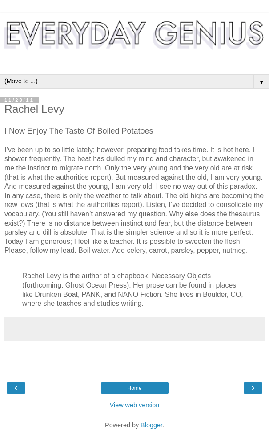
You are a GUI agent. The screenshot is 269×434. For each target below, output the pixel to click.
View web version (135, 405)
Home (134, 388)
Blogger (151, 425)
